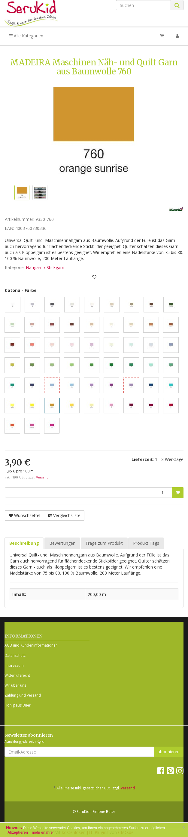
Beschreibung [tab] (24, 543)
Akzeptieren (18, 832)
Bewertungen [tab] (62, 543)
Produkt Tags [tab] (146, 543)
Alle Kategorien (26, 36)
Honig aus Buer (18, 705)
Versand (42, 477)
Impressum (14, 665)
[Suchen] (143, 5)
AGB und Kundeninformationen (31, 645)
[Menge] (88, 492)
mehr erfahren (43, 832)
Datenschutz (15, 655)
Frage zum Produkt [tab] (104, 543)
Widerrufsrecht (17, 675)
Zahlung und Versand (23, 695)
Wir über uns (15, 685)
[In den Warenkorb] (177, 492)
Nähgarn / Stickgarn (45, 267)
